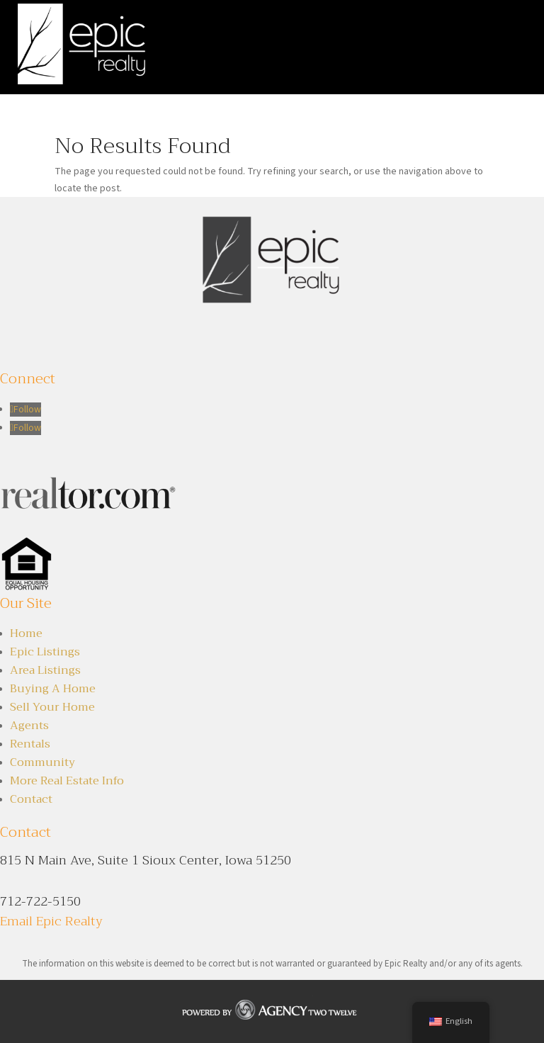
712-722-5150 (40, 901)
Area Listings (45, 670)
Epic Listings (45, 652)
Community (42, 762)
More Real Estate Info (67, 781)
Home (26, 633)
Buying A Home (53, 689)
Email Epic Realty (51, 921)
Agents (29, 725)
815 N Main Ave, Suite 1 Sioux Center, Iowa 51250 (145, 860)
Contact (31, 799)
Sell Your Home (52, 707)
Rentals (30, 744)
